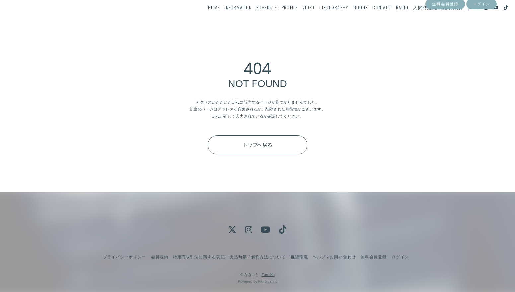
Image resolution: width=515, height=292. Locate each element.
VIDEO (296, 18)
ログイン (481, 31)
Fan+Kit (268, 275)
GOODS (348, 18)
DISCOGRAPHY (321, 18)
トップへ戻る (257, 145)
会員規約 (159, 257)
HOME (202, 18)
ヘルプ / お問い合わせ (334, 257)
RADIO (390, 18)
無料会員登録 (445, 31)
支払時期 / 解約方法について (258, 257)
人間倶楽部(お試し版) (425, 18)
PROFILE (278, 18)
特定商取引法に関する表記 (199, 257)
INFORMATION (226, 18)
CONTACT (369, 18)
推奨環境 (299, 257)
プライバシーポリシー (124, 257)
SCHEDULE (254, 18)
